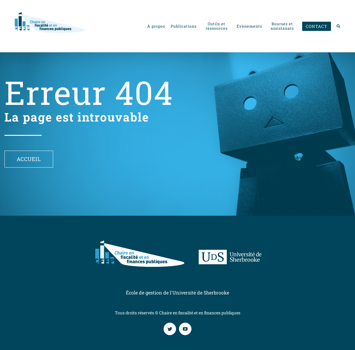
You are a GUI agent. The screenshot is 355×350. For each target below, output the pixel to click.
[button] (338, 26)
